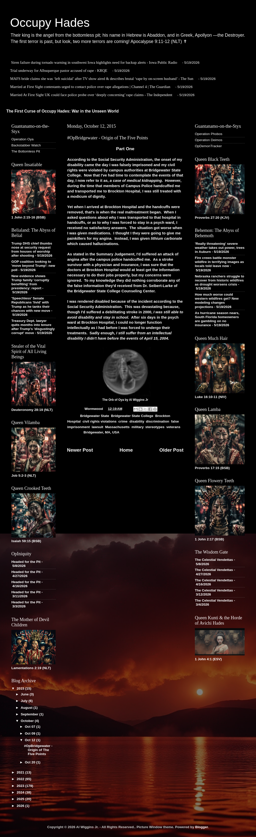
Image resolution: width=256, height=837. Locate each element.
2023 (21, 786)
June (25, 694)
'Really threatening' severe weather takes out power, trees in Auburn (220, 248)
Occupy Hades (50, 22)
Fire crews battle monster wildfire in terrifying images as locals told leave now (219, 262)
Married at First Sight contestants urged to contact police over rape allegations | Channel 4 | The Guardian (90, 87)
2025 (21, 799)
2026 (21, 806)
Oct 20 (30, 762)
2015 (21, 688)
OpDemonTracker (208, 146)
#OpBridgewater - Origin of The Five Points (38, 750)
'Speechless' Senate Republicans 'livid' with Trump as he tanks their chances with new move (30, 304)
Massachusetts (117, 427)
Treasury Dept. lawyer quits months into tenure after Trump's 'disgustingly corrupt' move (33, 327)
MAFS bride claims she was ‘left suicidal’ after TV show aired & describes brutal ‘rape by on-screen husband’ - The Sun (101, 79)
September (30, 714)
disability (136, 421)
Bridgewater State (94, 416)
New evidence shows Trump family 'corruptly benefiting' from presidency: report (30, 282)
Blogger (201, 827)
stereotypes (155, 427)
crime (123, 421)
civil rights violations (100, 421)
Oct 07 (30, 727)
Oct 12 (30, 740)
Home (126, 450)
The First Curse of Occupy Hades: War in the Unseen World (62, 111)
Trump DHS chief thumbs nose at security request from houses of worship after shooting (31, 249)
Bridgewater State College (132, 416)
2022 (21, 779)
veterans (173, 427)
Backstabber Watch (26, 145)
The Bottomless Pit (25, 151)
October (28, 721)
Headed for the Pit (26, 562)
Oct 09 (30, 733)
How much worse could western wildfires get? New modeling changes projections (217, 301)
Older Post (171, 450)
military (137, 427)
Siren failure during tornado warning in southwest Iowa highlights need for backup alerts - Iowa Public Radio (94, 62)
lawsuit (97, 427)
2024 (21, 792)
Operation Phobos (208, 134)
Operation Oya (22, 139)
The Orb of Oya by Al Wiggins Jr (125, 400)
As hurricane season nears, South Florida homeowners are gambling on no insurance (217, 319)
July (25, 701)
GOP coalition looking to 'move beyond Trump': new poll (33, 266)
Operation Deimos (208, 140)
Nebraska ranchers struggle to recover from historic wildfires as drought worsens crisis (219, 280)
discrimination (157, 421)
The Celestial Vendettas (214, 560)
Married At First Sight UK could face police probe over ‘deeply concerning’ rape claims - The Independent (91, 95)
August (27, 708)
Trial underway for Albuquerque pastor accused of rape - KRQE (58, 71)
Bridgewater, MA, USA (102, 432)
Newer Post (80, 450)
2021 (21, 772)
